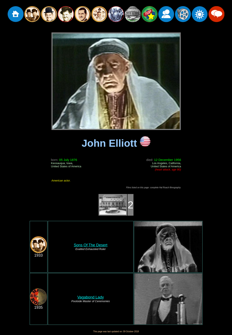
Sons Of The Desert (90, 245)
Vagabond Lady (90, 297)
